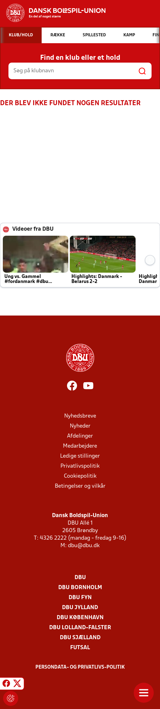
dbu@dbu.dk (84, 545)
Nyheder (80, 426)
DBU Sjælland (80, 637)
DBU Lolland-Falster (80, 627)
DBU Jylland (80, 607)
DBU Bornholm (80, 587)
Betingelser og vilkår (80, 486)
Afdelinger (80, 436)
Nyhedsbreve (80, 416)
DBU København (80, 617)
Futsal (80, 647)
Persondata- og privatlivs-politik (80, 667)
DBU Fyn (80, 597)
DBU (80, 577)
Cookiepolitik (80, 476)
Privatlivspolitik (80, 466)
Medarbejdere (80, 446)
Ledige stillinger (80, 456)
